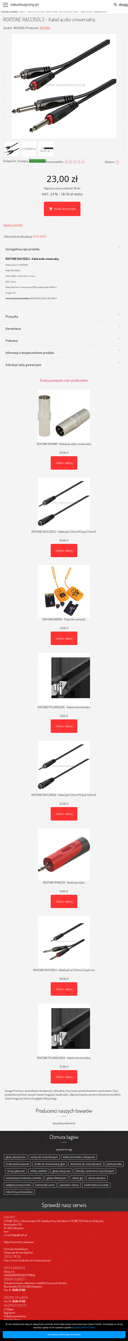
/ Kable (21, 11)
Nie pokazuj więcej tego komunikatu (64, 1334)
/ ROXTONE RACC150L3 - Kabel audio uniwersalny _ (82, 11)
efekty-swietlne (38, 1171)
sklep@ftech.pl (19, 1235)
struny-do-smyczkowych (44, 1157)
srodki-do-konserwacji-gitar (49, 1164)
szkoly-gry (77, 1178)
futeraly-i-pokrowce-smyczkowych (95, 1171)
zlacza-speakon (97, 1178)
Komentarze (63, 328)
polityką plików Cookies (84, 1327)
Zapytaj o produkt (12, 225)
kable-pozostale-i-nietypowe (79, 1157)
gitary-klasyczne (61, 1171)
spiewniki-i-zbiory (69, 1185)
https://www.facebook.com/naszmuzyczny (27, 1260)
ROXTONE (45, 28)
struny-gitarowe (16, 1171)
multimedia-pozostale (96, 1185)
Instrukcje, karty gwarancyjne (63, 364)
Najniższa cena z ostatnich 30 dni (62, 188)
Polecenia (63, 340)
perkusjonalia (114, 1164)
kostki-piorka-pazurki (17, 1164)
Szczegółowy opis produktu (63, 248)
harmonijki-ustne (45, 1185)
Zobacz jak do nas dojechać (18, 1252)
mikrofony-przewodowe (19, 1192)
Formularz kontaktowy (16, 1249)
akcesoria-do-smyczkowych (86, 1164)
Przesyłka (63, 315)
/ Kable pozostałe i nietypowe (41, 11)
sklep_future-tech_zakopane (19, 1242)
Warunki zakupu (12, 1319)
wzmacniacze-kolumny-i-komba (23, 1178)
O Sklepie (8, 1309)
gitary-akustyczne (15, 1157)
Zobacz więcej (64, 463)
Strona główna (9, 11)
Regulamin (9, 1312)
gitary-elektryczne (57, 1178)
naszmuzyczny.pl (24, 4)
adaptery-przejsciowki (18, 1185)
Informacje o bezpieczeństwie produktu (63, 352)
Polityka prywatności (15, 1316)
